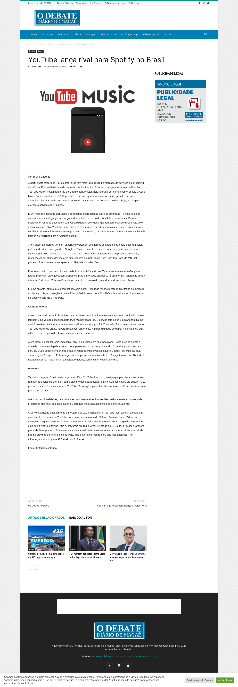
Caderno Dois (108, 34)
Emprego (90, 34)
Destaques (47, 34)
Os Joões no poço (38, 505)
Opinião (169, 34)
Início (30, 44)
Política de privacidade (115, 3)
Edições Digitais (151, 34)
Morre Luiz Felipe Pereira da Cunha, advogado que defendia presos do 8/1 (128, 557)
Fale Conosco (95, 3)
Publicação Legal (129, 34)
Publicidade (134, 3)
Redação (36, 66)
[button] (206, 34)
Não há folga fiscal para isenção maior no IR (122, 505)
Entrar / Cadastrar (65, 3)
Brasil (50, 44)
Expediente (81, 3)
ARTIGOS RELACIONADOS (46, 517)
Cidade (77, 34)
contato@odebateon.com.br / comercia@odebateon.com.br (124, 656)
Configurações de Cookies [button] (199, 680)
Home (34, 34)
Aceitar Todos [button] (225, 680)
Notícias (63, 34)
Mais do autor (80, 517)
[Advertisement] (148, 17)
